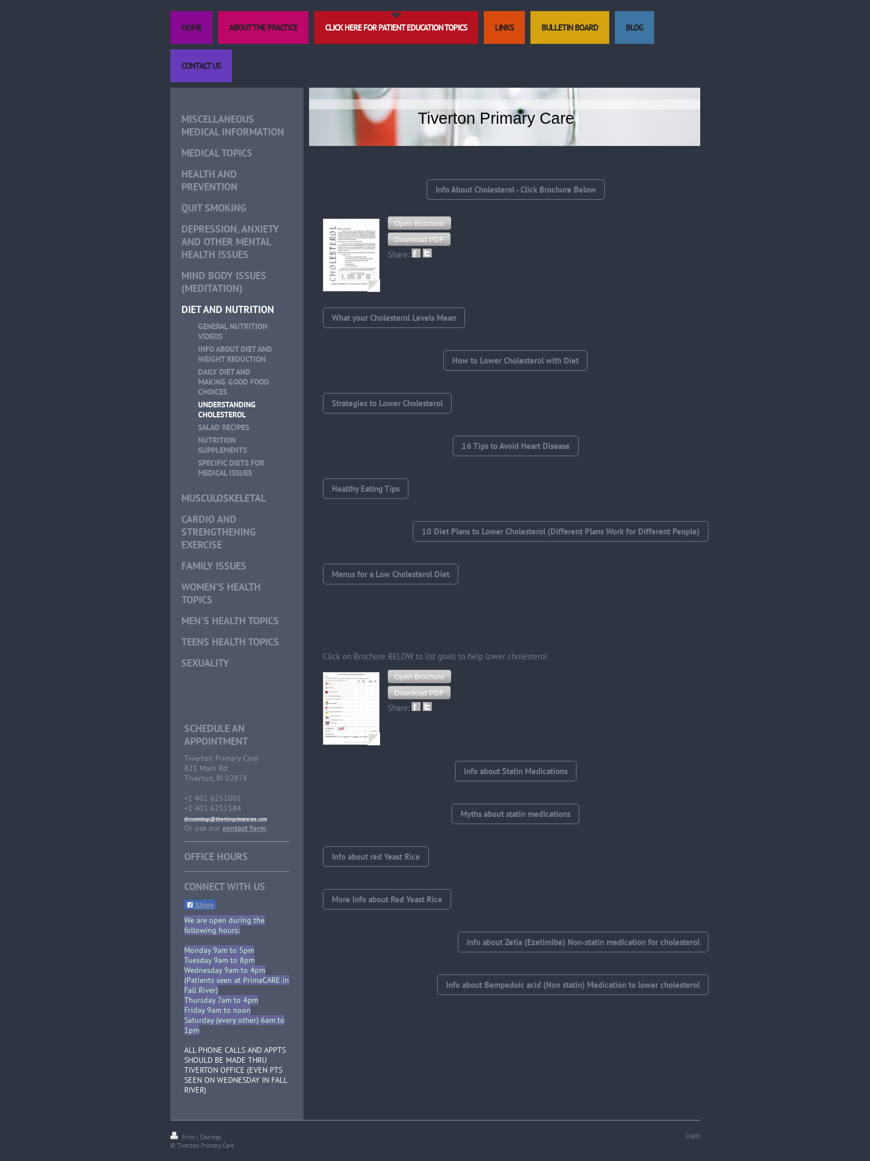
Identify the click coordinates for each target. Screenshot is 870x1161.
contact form (244, 828)
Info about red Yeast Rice (376, 856)
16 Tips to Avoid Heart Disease (516, 446)
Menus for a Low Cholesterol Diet (390, 574)
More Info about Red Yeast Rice (387, 899)
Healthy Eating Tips (365, 488)
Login (693, 1135)
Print (183, 1137)
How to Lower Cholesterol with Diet (515, 360)
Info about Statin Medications (516, 771)
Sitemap (210, 1137)
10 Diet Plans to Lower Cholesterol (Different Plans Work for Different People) (561, 531)
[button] (419, 223)
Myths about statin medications (515, 814)
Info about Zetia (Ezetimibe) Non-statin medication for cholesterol (583, 942)
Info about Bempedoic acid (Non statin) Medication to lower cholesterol (573, 985)
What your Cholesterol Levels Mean (394, 317)
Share (200, 905)
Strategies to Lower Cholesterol (387, 403)
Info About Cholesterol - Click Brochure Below (516, 189)
